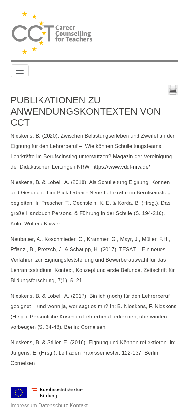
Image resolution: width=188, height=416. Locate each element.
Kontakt (79, 405)
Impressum (24, 405)
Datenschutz (53, 405)
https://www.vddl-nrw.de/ (121, 167)
